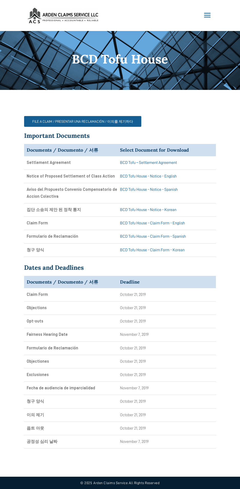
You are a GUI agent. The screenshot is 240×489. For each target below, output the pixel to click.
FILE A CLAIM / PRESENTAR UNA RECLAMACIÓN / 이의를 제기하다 (82, 121)
